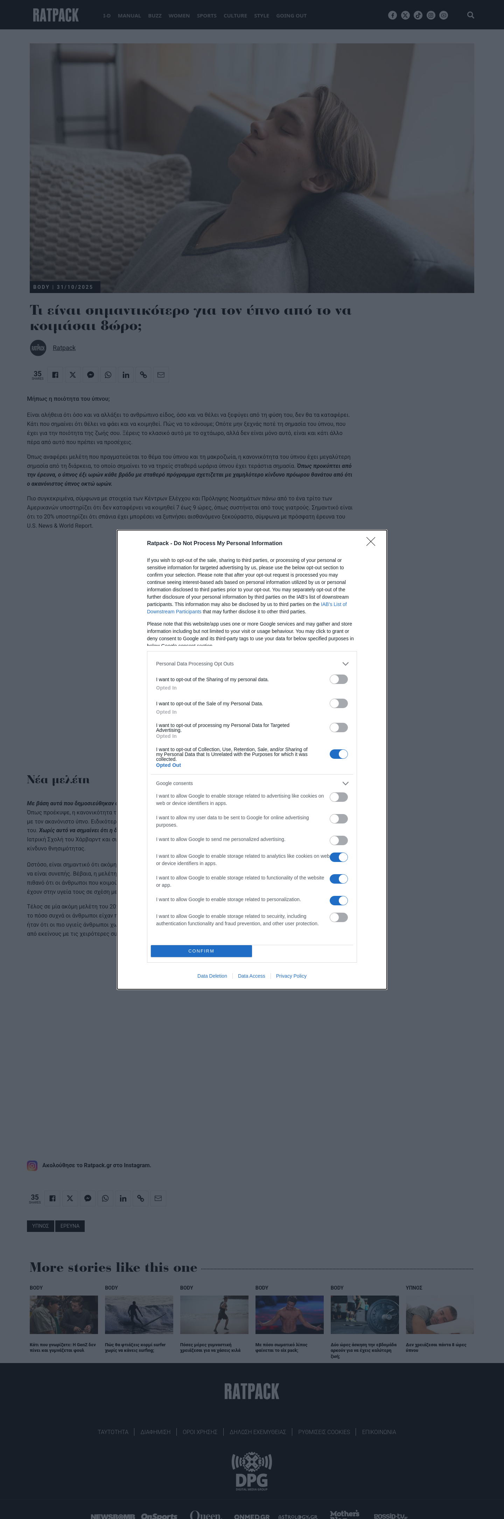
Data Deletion (212, 976)
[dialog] (252, 759)
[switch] (339, 679)
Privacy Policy (291, 976)
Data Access (251, 976)
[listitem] (252, 664)
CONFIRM (201, 951)
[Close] (373, 543)
